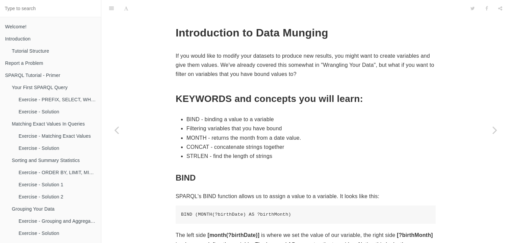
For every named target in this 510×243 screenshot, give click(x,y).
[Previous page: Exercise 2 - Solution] (116, 130)
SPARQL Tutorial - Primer (32, 75)
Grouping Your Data (33, 209)
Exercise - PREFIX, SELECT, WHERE (60, 99)
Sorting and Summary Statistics (46, 160)
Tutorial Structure (30, 51)
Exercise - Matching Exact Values (55, 136)
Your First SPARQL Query (40, 87)
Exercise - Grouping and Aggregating (59, 221)
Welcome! (16, 26)
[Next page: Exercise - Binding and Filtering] (495, 130)
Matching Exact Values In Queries (48, 124)
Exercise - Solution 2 (41, 196)
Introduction (18, 39)
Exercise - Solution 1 (41, 184)
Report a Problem (24, 63)
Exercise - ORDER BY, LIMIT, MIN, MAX (60, 172)
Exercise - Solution (39, 111)
